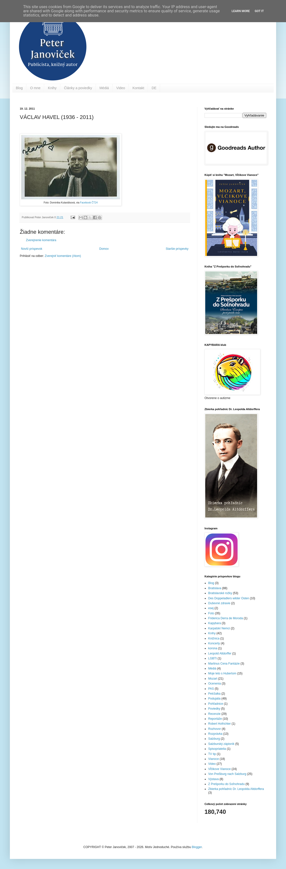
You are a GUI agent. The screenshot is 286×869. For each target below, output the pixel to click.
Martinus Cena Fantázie (224, 663)
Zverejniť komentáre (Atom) (63, 256)
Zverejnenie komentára (41, 240)
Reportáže (215, 718)
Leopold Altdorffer (219, 653)
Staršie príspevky (177, 249)
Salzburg (214, 738)
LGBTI (212, 658)
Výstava (213, 779)
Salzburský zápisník (221, 744)
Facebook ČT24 (89, 202)
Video (120, 88)
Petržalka (214, 693)
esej (211, 608)
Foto (211, 613)
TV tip (212, 754)
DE (154, 88)
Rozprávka (215, 733)
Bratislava (214, 588)
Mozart (212, 678)
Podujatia (214, 698)
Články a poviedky (78, 88)
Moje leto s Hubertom (222, 673)
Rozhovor (214, 729)
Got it (259, 11)
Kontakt (138, 88)
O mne (35, 88)
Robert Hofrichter (219, 723)
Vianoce (213, 759)
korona (212, 648)
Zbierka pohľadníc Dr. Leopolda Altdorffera (236, 789)
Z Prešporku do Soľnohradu (226, 784)
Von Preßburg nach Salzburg (227, 774)
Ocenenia (214, 683)
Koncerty (214, 643)
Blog (19, 88)
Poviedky (214, 708)
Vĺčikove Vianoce (219, 769)
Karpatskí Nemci (219, 628)
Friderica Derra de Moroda (225, 618)
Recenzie (214, 714)
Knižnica (213, 638)
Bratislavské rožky (220, 593)
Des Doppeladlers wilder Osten (228, 598)
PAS (211, 688)
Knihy (52, 88)
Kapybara (214, 623)
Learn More (241, 11)
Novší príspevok (31, 249)
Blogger (197, 847)
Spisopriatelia (217, 749)
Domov (104, 249)
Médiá (104, 88)
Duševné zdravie (219, 603)
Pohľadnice (215, 703)
